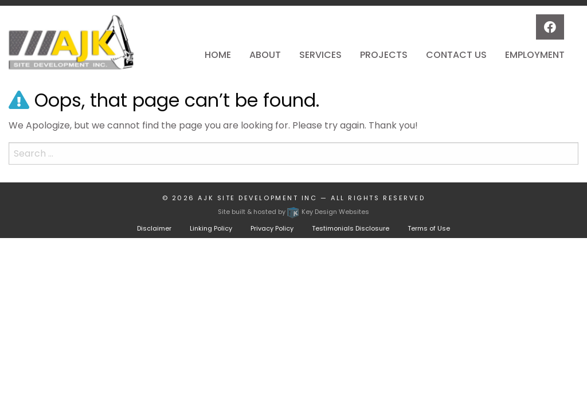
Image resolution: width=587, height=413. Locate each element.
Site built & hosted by (293, 211)
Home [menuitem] (218, 54)
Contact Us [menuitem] (456, 54)
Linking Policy (211, 228)
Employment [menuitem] (535, 54)
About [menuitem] (265, 54)
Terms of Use (429, 228)
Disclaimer (154, 228)
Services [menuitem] (320, 54)
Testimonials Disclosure (350, 228)
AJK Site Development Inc (257, 197)
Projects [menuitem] (384, 54)
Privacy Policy (272, 228)
